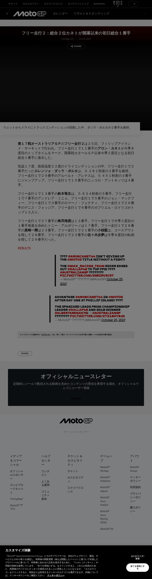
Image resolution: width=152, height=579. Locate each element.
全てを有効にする (137, 567)
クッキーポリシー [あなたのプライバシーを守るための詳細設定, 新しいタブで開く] (56, 576)
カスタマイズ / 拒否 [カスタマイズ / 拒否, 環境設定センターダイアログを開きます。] (137, 557)
